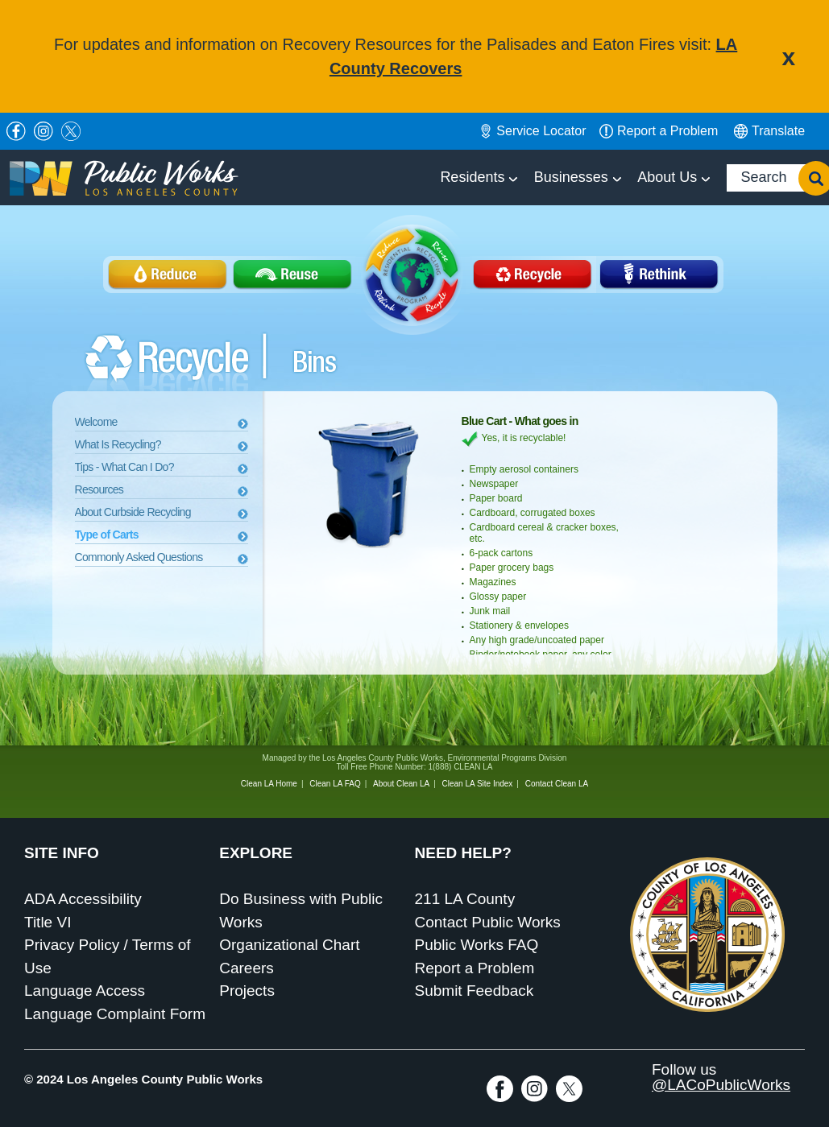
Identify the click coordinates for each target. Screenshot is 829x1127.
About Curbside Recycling (133, 512)
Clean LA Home (269, 783)
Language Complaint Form (114, 1013)
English (769, 131)
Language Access (84, 990)
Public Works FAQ (477, 944)
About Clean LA (401, 783)
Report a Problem (475, 968)
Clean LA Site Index (477, 783)
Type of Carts (107, 534)
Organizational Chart (289, 944)
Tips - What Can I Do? (124, 466)
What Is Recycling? (118, 444)
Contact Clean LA (556, 783)
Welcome (96, 421)
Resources (99, 489)
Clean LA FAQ (334, 783)
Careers (246, 968)
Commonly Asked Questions (139, 557)
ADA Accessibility (83, 898)
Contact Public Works (488, 922)
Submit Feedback (474, 990)
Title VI (47, 922)
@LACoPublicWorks (721, 1084)
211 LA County (465, 898)
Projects (247, 990)
